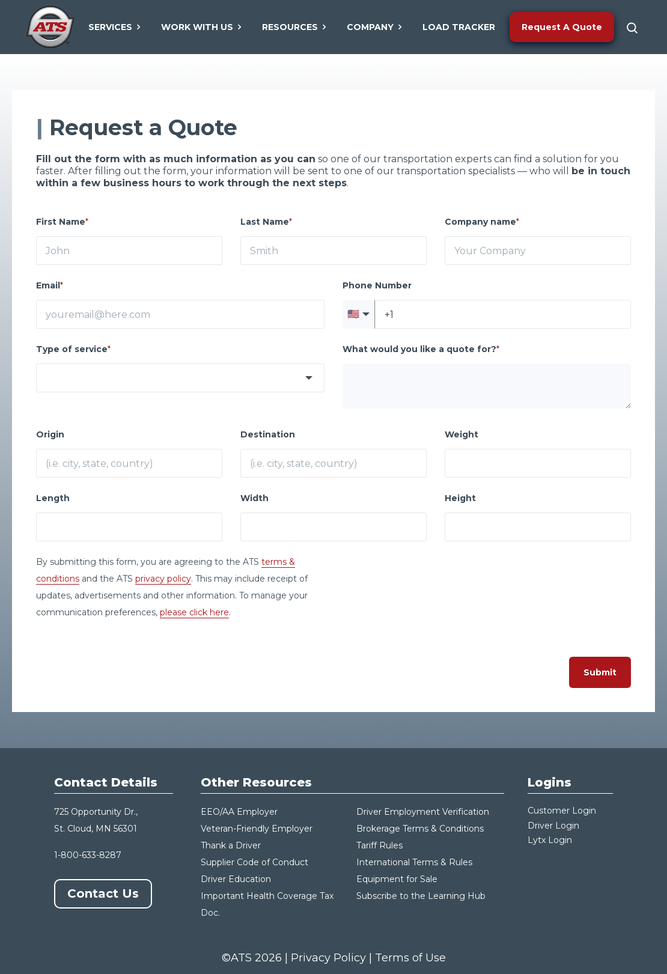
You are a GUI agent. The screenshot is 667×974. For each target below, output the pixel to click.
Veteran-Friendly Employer (256, 828)
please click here (194, 612)
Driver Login (553, 825)
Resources (294, 27)
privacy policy (163, 578)
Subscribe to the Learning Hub (421, 895)
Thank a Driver (231, 845)
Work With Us (202, 27)
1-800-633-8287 (87, 855)
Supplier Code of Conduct (254, 862)
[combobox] (180, 378)
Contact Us (103, 893)
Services (115, 27)
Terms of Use (410, 957)
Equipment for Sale (396, 879)
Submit (600, 672)
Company (375, 27)
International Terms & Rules (414, 862)
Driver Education (236, 879)
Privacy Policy (328, 957)
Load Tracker (458, 27)
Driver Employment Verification (422, 811)
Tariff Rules (379, 845)
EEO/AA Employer (239, 811)
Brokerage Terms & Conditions (420, 828)
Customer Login (562, 810)
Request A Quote (562, 27)
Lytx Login (550, 840)
